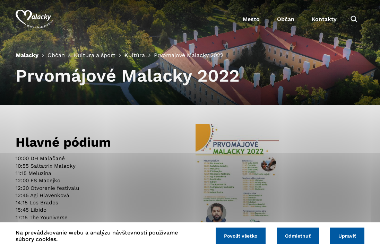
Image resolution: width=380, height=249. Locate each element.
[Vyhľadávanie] (354, 19)
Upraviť (347, 236)
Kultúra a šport (94, 55)
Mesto (251, 19)
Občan (285, 19)
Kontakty (324, 19)
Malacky (27, 55)
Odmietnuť (298, 236)
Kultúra (134, 55)
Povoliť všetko (240, 236)
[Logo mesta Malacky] (34, 19)
